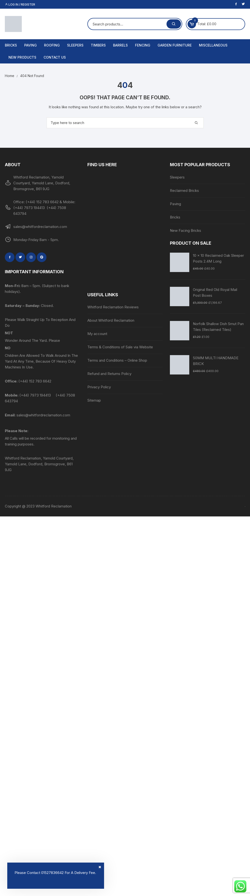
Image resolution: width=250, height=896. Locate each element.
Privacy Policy (99, 387)
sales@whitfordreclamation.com (43, 415)
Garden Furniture (175, 45)
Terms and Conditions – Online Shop (117, 360)
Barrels (120, 45)
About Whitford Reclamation (110, 320)
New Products (22, 57)
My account (97, 333)
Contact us (55, 57)
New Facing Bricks (185, 230)
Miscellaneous (213, 45)
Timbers (98, 45)
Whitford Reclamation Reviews (113, 307)
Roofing (52, 45)
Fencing (142, 45)
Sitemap (94, 400)
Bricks (11, 45)
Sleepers (75, 45)
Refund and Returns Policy (109, 373)
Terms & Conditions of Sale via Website (120, 347)
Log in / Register (20, 4)
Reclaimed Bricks (184, 190)
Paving (30, 45)
